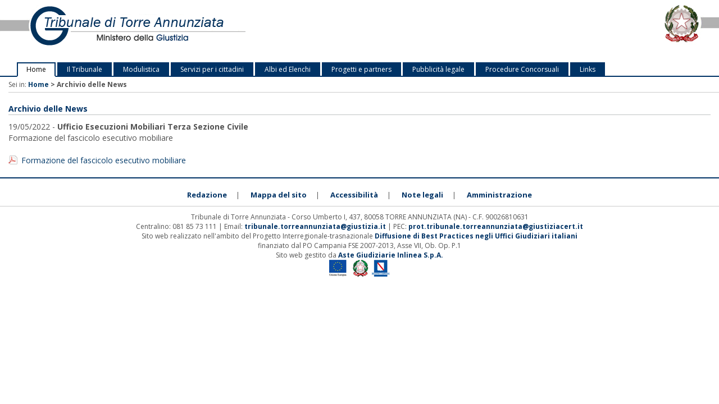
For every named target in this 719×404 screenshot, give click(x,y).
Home (36, 69)
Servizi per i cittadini (212, 69)
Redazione (207, 195)
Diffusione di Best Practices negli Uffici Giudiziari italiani (476, 236)
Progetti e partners (361, 69)
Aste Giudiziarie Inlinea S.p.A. (390, 255)
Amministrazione (499, 195)
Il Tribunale (84, 69)
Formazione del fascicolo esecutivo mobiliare (103, 160)
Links (587, 69)
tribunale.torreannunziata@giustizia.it (316, 226)
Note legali (422, 195)
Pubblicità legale (438, 69)
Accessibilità (354, 195)
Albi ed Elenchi (288, 69)
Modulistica (141, 69)
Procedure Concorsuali (522, 69)
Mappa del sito (279, 195)
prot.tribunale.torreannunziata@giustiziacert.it (495, 226)
